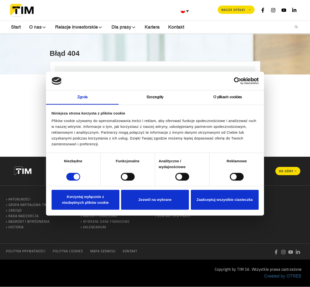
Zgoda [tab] (82, 97)
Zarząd (15, 210)
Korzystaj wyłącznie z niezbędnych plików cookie (85, 200)
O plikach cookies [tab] (227, 97)
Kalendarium (94, 227)
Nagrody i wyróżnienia (29, 221)
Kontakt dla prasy (174, 216)
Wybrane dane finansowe (106, 221)
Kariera (151, 27)
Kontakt (176, 27)
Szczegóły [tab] (155, 97)
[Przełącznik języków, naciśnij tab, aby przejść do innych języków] (185, 11)
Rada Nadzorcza (23, 216)
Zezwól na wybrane (155, 200)
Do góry (286, 171)
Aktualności (19, 199)
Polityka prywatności (26, 251)
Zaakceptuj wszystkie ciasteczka (225, 200)
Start (16, 27)
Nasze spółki (233, 9)
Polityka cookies (68, 251)
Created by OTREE (283, 276)
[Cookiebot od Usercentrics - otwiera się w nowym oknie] (237, 80)
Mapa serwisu (103, 251)
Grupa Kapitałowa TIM (28, 205)
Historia (16, 227)
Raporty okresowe (100, 216)
